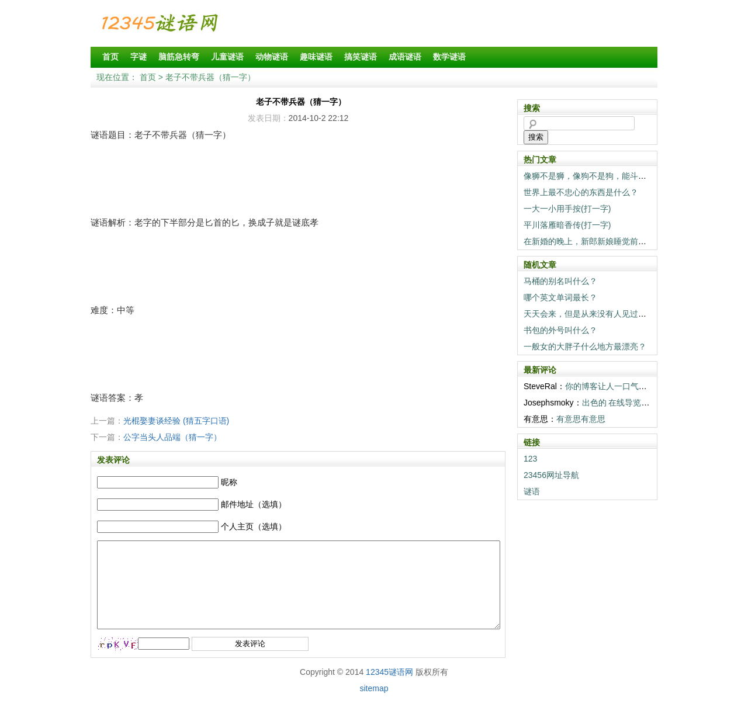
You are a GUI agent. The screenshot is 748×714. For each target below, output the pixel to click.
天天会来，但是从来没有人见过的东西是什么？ (609, 313)
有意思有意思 (580, 419)
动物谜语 (271, 56)
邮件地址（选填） (253, 504)
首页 (110, 56)
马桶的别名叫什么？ (560, 281)
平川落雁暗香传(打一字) (567, 225)
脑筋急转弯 (178, 56)
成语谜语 (405, 56)
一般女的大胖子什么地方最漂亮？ (585, 346)
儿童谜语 (227, 56)
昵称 (229, 482)
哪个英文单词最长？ (560, 297)
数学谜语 (449, 56)
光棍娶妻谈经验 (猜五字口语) (176, 420)
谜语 (532, 491)
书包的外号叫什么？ (560, 330)
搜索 (535, 137)
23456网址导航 (551, 475)
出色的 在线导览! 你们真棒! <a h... (644, 402)
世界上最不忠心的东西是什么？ (581, 192)
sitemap (373, 705)
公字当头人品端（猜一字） (172, 437)
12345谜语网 (389, 689)
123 (530, 458)
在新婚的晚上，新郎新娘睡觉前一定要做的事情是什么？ (626, 241)
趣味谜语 (316, 56)
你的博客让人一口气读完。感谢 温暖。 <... (643, 386)
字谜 (138, 56)
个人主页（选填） (253, 526)
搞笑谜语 (360, 56)
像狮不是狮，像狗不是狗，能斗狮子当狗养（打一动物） (626, 176)
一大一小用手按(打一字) (567, 208)
